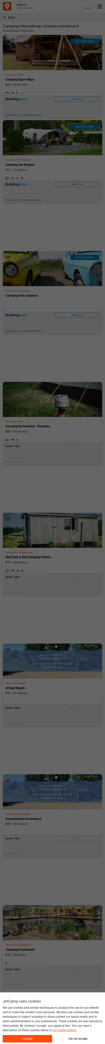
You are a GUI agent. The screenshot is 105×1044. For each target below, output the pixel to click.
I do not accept (77, 1038)
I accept (27, 1038)
